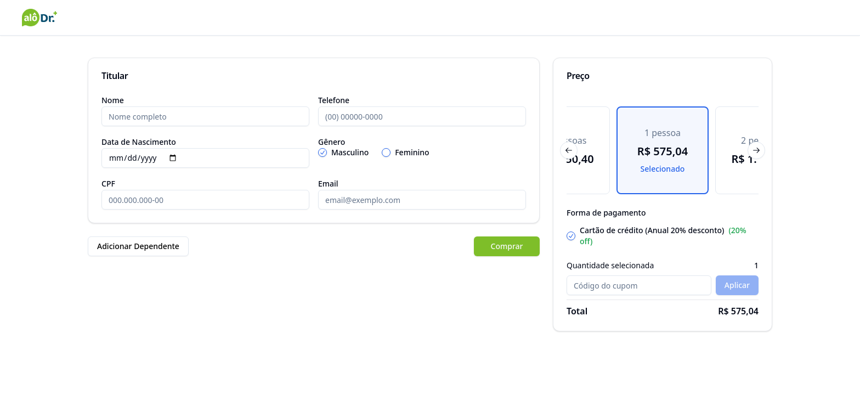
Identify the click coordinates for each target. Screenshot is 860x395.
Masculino (350, 152)
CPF (108, 183)
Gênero (331, 142)
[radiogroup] (422, 152)
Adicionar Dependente (138, 246)
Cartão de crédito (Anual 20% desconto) (663, 235)
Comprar (507, 246)
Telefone (333, 100)
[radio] (322, 152)
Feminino (412, 152)
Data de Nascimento (138, 142)
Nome (112, 100)
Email (328, 183)
